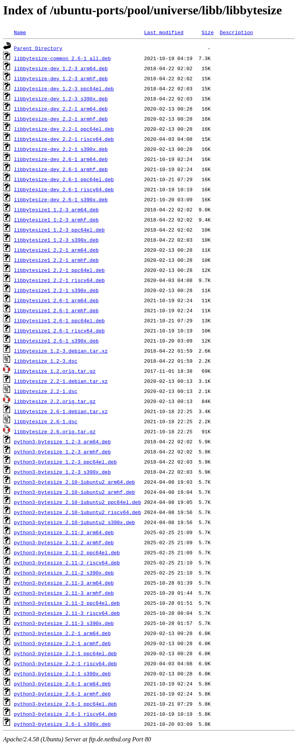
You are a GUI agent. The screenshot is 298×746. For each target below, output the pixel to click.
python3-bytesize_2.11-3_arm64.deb (64, 582)
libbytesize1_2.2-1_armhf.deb (56, 259)
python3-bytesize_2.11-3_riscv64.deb (67, 612)
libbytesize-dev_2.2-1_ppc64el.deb (64, 128)
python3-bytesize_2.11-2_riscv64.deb (67, 562)
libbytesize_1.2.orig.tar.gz (55, 370)
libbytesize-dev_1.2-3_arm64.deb (61, 68)
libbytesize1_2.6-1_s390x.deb (56, 340)
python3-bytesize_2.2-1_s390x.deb (62, 673)
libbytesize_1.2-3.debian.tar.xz (61, 350)
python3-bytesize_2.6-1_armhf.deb (62, 693)
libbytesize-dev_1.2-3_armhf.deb (61, 78)
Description (236, 32)
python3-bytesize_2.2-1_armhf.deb (62, 643)
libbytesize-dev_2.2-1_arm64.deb (61, 108)
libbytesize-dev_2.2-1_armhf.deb (61, 118)
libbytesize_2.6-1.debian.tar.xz (61, 411)
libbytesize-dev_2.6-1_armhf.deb (61, 169)
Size (207, 32)
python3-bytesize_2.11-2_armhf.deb (64, 542)
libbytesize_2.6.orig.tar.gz (55, 431)
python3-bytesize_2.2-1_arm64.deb (62, 633)
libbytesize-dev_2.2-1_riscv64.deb (64, 138)
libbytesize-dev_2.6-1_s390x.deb (61, 199)
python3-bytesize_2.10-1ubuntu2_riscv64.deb (77, 512)
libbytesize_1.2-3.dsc (46, 360)
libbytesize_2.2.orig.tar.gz (55, 401)
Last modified (163, 32)
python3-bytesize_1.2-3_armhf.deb (62, 451)
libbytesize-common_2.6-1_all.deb (62, 58)
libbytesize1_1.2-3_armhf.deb (56, 219)
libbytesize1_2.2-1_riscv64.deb (59, 280)
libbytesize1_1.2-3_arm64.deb (56, 209)
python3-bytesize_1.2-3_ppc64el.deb (65, 461)
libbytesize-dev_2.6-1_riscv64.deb (64, 189)
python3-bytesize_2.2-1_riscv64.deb (65, 663)
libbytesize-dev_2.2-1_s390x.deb (61, 148)
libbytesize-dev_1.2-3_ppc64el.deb (64, 88)
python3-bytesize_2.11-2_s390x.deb (64, 572)
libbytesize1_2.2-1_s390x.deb (56, 290)
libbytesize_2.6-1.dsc (46, 421)
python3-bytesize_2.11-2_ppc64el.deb (67, 552)
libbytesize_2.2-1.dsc (46, 391)
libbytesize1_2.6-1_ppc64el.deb (59, 320)
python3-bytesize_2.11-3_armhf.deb (64, 592)
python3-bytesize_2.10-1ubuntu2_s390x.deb (74, 522)
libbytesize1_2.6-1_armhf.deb (56, 310)
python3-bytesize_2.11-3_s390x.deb (64, 623)
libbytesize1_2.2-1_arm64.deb (56, 249)
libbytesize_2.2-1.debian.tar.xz (61, 380)
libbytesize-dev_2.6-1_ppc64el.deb (64, 179)
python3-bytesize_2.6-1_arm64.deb (62, 683)
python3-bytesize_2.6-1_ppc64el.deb (65, 703)
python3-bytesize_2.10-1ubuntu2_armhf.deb (74, 491)
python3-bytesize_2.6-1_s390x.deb (62, 723)
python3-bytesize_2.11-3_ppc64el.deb (67, 602)
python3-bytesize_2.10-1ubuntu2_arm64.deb (74, 481)
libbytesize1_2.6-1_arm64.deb (56, 300)
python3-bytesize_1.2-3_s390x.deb (62, 471)
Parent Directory (38, 48)
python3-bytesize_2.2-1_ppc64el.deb (65, 653)
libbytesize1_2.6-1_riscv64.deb (59, 330)
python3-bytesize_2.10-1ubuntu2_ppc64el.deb (77, 501)
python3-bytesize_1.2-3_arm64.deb (62, 441)
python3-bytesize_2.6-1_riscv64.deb (65, 713)
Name (20, 32)
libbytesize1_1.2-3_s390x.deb (56, 239)
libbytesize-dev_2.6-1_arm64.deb (61, 159)
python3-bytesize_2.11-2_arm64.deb (64, 532)
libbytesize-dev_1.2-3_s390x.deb (61, 98)
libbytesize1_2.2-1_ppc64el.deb (59, 270)
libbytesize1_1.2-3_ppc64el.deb (59, 229)
